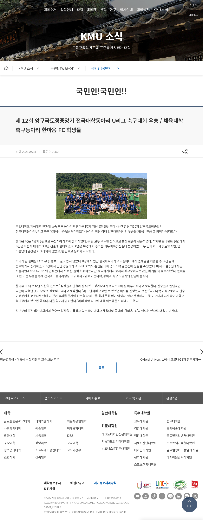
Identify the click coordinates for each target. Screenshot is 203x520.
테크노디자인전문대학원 (117, 434)
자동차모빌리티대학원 (116, 441)
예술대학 (41, 428)
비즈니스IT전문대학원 (116, 448)
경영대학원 (141, 428)
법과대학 (9, 435)
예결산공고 (77, 482)
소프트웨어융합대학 (48, 450)
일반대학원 (110, 412)
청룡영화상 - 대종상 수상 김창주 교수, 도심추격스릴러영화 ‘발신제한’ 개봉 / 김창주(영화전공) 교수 (31, 359)
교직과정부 (74, 450)
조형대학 (9, 457)
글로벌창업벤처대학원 (181, 435)
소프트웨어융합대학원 (181, 443)
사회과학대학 (12, 428)
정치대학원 (141, 457)
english (193, 4)
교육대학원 (141, 421)
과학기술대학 (43, 421)
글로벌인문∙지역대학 (17, 421)
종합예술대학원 (176, 428)
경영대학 (41, 443)
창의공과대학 (12, 450)
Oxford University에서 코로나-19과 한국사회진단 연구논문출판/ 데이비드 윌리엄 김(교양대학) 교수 (171, 359)
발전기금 (49, 488)
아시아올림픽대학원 (179, 457)
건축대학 (41, 457)
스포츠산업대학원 (145, 464)
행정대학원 (141, 435)
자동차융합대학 (77, 421)
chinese (193, 14)
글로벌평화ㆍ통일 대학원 (182, 450)
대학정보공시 (52, 482)
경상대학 (9, 443)
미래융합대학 (75, 428)
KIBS (70, 435)
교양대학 (72, 443)
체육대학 (41, 435)
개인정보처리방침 (105, 482)
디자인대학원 (142, 450)
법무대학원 (174, 421)
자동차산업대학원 (145, 443)
